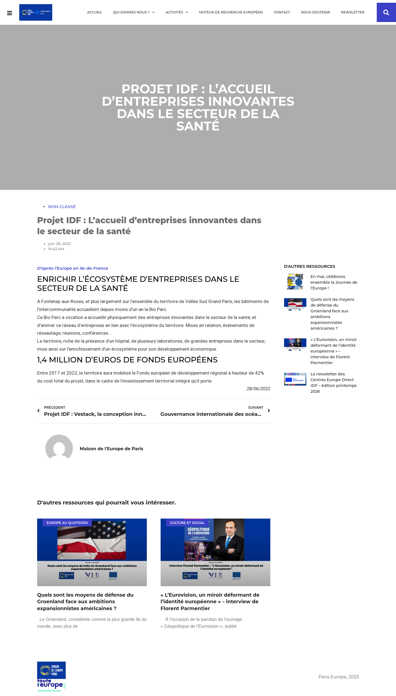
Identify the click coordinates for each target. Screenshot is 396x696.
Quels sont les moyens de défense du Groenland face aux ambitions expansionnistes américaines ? (85, 602)
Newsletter (352, 12)
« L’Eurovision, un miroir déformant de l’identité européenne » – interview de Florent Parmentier (210, 602)
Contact (282, 12)
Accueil (94, 12)
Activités (177, 12)
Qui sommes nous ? (134, 12)
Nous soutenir (315, 12)
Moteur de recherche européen (231, 12)
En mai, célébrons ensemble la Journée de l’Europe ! (333, 282)
